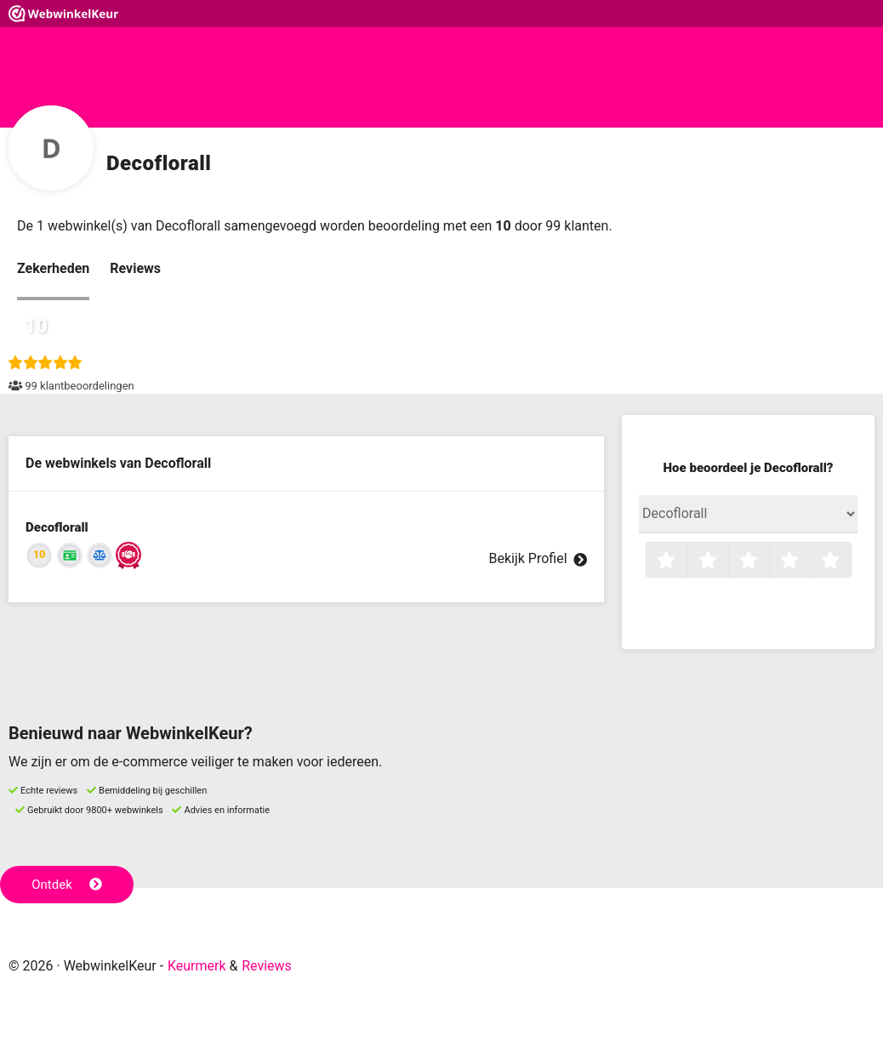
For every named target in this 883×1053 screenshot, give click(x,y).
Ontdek (66, 884)
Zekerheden (53, 268)
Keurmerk (197, 966)
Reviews (135, 268)
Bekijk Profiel (537, 558)
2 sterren (726, 561)
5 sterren (849, 561)
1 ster (685, 561)
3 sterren (767, 561)
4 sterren (808, 561)
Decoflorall (57, 527)
